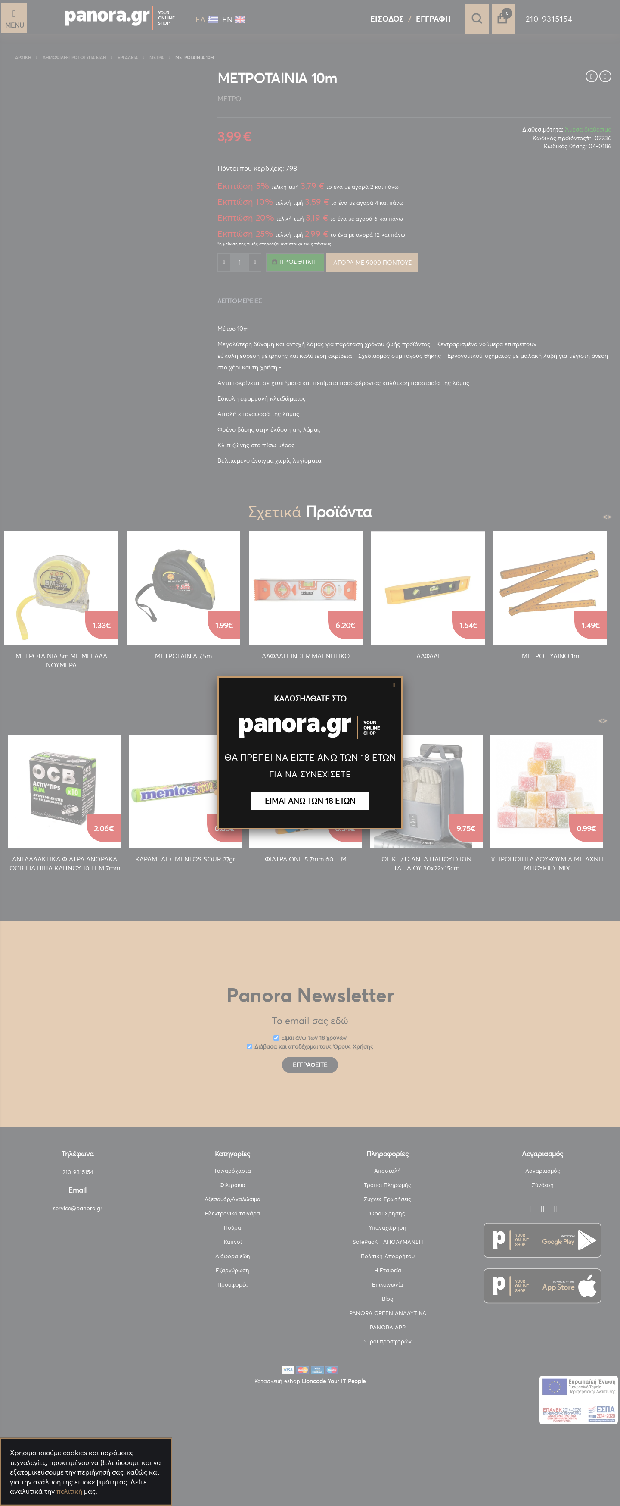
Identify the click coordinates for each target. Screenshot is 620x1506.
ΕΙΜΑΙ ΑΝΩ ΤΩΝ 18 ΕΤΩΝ (310, 801)
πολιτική (69, 1491)
